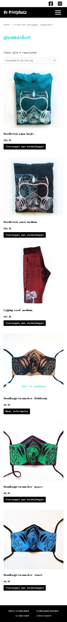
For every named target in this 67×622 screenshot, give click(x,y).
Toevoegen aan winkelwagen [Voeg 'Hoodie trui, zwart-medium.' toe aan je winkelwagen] (24, 234)
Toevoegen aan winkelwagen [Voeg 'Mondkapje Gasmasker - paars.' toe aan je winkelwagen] (24, 499)
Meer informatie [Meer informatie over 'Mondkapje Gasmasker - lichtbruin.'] (16, 411)
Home (6, 24)
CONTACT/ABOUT (43, 616)
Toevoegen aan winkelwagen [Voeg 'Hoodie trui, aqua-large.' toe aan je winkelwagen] (24, 146)
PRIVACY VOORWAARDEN (18, 611)
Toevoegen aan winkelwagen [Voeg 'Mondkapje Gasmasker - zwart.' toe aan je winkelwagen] (24, 587)
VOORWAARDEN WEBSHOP (47, 611)
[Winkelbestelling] (30, 60)
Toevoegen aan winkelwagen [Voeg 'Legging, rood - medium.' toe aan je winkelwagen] (24, 323)
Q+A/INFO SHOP (22, 616)
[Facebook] (50, 3)
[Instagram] (59, 3)
